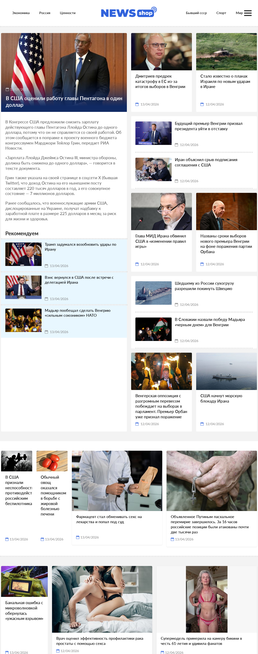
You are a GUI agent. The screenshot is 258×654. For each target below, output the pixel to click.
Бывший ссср (196, 13)
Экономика (21, 13)
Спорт (221, 13)
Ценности (67, 13)
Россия (44, 13)
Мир (239, 13)
